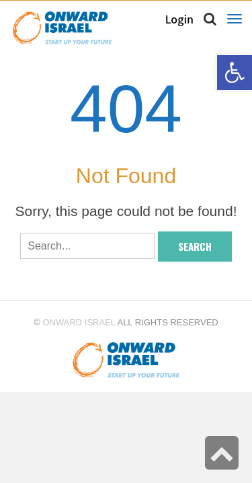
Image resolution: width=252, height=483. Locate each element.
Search (195, 246)
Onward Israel (78, 322)
